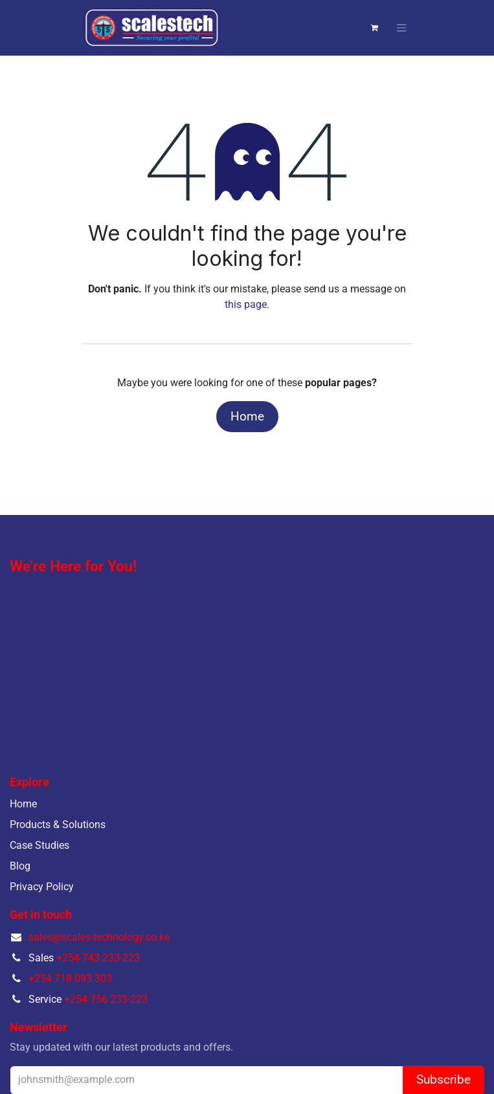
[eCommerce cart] (375, 27)
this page (246, 304)
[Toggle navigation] (401, 28)
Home (247, 416)
